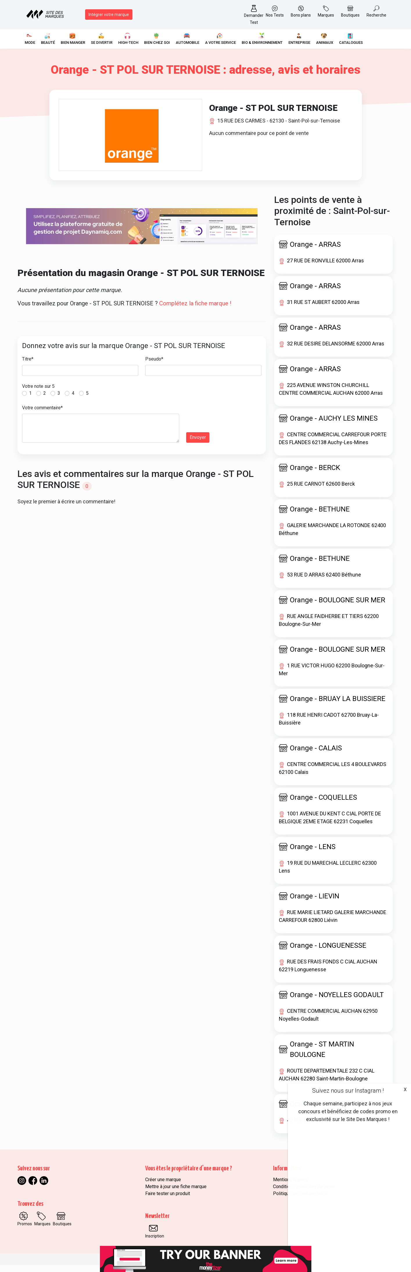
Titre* (27, 366)
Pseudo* (154, 366)
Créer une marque (163, 1186)
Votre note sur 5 (38, 393)
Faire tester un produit (167, 1200)
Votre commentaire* (42, 414)
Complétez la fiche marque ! (195, 310)
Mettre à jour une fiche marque (176, 1193)
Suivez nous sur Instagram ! (348, 1090)
